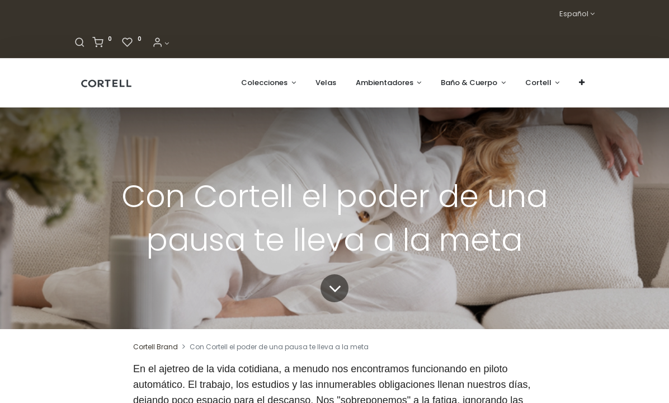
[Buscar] (79, 43)
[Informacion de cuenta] (160, 43)
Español (573, 14)
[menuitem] (326, 82)
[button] (581, 82)
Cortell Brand (155, 347)
